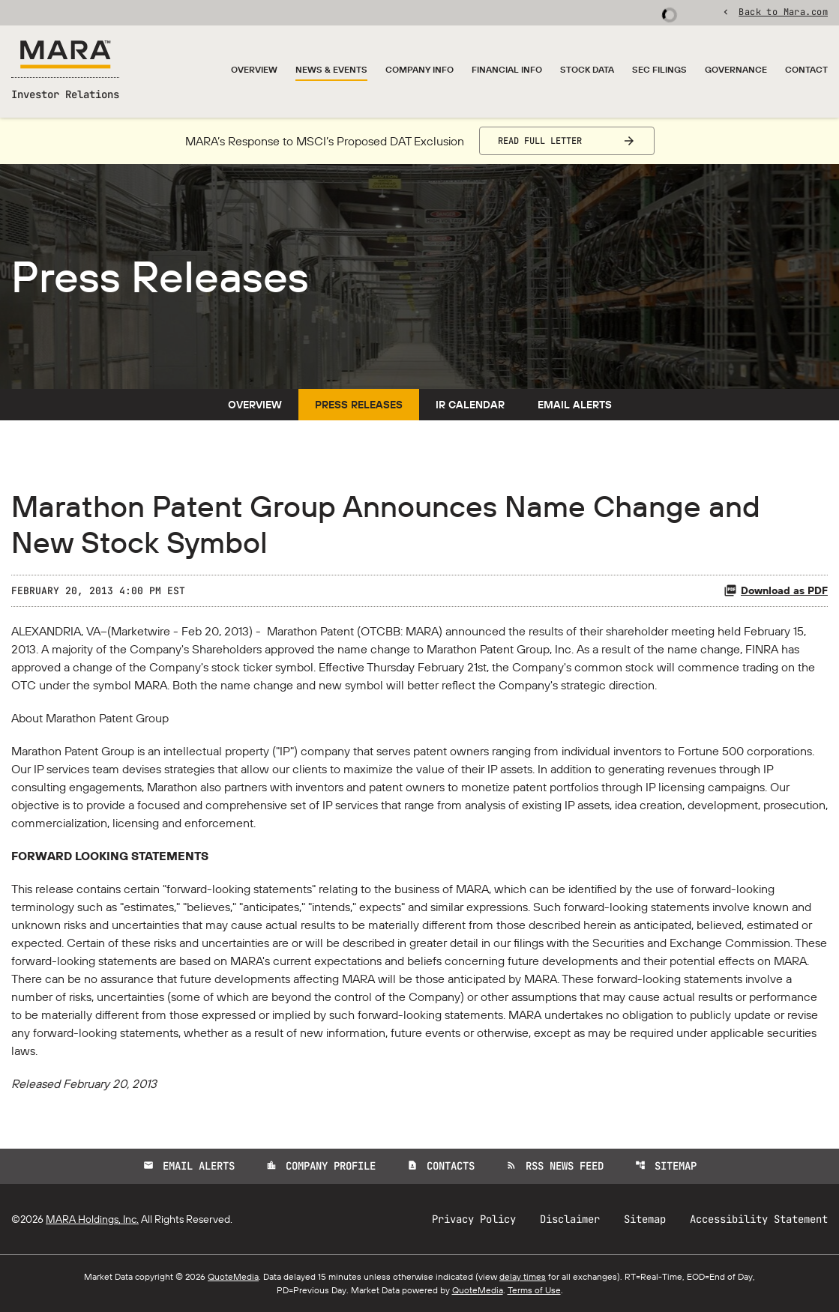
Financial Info (507, 69)
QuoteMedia (233, 1276)
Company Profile (321, 1166)
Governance (736, 69)
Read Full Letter (540, 141)
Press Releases (359, 404)
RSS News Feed (555, 1166)
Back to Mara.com (783, 11)
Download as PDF (776, 590)
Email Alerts (575, 404)
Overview (254, 69)
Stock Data (587, 69)
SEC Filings (659, 69)
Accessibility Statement (759, 1219)
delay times (522, 1276)
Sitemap (666, 1166)
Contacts (441, 1166)
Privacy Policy (474, 1219)
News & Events (331, 69)
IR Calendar (470, 404)
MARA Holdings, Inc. (92, 1219)
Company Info (419, 69)
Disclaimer (570, 1219)
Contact (806, 69)
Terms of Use (534, 1290)
